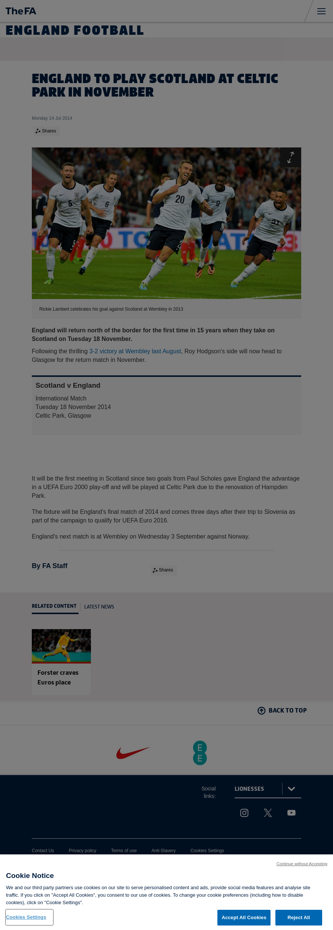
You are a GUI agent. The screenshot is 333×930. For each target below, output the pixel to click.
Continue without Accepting (302, 868)
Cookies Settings (26, 922)
